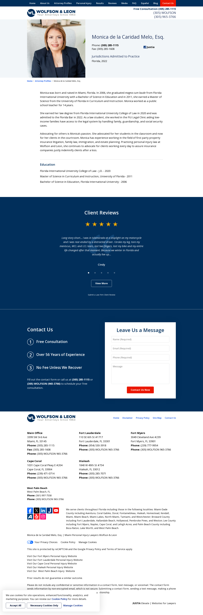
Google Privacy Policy (89, 549)
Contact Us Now (140, 389)
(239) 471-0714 (45, 473)
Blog (155, 3)
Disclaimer (127, 417)
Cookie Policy (68, 542)
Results (100, 3)
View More (101, 283)
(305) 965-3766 (165, 16)
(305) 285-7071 (97, 473)
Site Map (157, 417)
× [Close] (97, 592)
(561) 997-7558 (44, 495)
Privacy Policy (143, 417)
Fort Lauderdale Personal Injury (55, 559)
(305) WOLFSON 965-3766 (52, 453)
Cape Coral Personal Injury (52, 563)
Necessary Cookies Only (44, 605)
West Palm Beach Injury (51, 571)
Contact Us (168, 3)
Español (145, 3)
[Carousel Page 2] (95, 273)
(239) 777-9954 (149, 445)
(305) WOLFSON (164, 12)
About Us (44, 3)
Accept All (15, 605)
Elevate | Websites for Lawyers (154, 603)
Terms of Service (116, 549)
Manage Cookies (88, 542)
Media (124, 3)
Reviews (112, 3)
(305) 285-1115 (110, 45)
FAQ (134, 3)
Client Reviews (101, 212)
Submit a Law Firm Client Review (101, 295)
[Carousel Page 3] (101, 273)
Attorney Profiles (63, 3)
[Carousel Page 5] (114, 273)
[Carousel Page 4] (108, 273)
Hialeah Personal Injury (50, 567)
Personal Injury (84, 3)
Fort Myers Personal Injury (52, 556)
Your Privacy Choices (42, 542)
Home (32, 3)
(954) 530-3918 (97, 445)
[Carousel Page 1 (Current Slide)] (88, 273)
